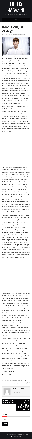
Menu (16, 20)
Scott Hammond (21, 34)
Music (13, 380)
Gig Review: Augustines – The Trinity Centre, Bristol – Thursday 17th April (23, 405)
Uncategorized (19, 380)
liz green (15, 383)
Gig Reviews (7, 380)
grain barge (9, 383)
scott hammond (22, 383)
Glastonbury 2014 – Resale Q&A (8, 402)
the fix (28, 383)
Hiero (12, 436)
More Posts (16, 392)
